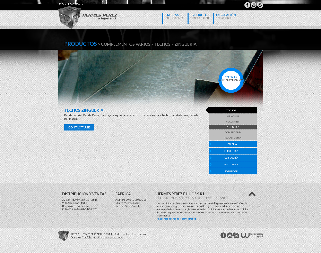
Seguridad (231, 171)
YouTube (87, 237)
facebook (76, 237)
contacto (77, 3)
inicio (63, 3)
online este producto (231, 78)
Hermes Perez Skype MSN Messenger (260, 5)
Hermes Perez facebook (223, 235)
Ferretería (231, 150)
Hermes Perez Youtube (254, 5)
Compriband (233, 132)
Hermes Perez (80, 13)
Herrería (231, 144)
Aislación (232, 116)
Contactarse (79, 127)
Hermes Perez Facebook (247, 5)
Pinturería (231, 164)
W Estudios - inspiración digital (252, 235)
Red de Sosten (233, 137)
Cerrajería (231, 157)
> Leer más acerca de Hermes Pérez (176, 218)
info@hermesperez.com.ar (108, 237)
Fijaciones (233, 121)
